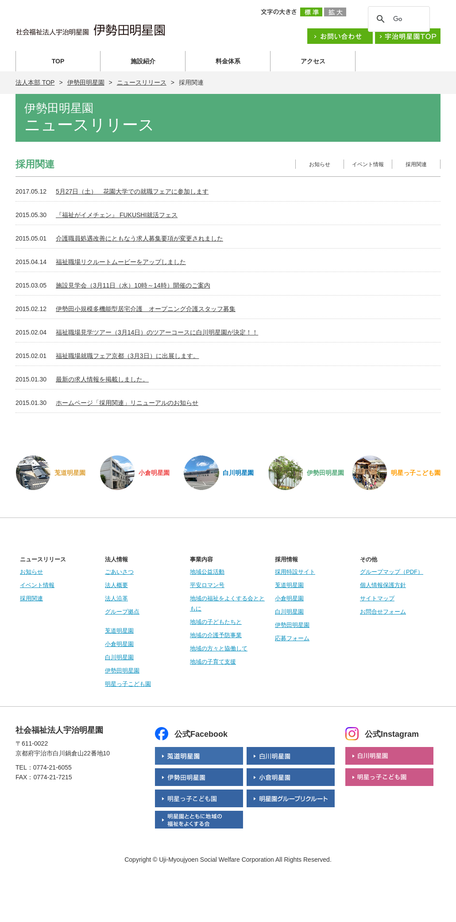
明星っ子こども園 (128, 684)
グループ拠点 (122, 611)
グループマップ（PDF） (391, 571)
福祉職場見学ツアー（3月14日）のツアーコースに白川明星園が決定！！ (157, 332)
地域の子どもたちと (216, 622)
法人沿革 (116, 598)
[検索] (397, 19)
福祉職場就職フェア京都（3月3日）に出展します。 (127, 355)
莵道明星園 (119, 630)
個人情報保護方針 (383, 585)
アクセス (313, 61)
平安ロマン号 (207, 585)
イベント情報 (368, 164)
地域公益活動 (207, 571)
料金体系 (228, 61)
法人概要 (116, 585)
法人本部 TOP (34, 82)
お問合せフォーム (383, 611)
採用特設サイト (295, 571)
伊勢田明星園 (85, 82)
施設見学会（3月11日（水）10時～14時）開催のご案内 (133, 285)
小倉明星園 (119, 644)
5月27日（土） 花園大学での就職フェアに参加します (132, 191)
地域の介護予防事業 (216, 635)
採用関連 (416, 164)
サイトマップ (377, 598)
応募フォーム (292, 638)
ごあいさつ (119, 571)
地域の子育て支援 (213, 661)
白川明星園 (119, 657)
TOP (58, 61)
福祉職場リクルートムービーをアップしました (121, 261)
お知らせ (319, 164)
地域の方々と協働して (218, 648)
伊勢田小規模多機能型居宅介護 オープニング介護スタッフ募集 (146, 308)
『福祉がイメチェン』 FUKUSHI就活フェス (117, 214)
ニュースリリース (141, 82)
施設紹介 (143, 61)
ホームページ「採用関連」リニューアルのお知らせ (127, 402)
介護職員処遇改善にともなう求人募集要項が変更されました (139, 238)
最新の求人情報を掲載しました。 (102, 379)
